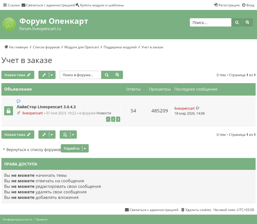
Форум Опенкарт (53, 20)
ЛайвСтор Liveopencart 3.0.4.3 (46, 106)
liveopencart (32, 113)
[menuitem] (48, 5)
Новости (103, 113)
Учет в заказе (26, 60)
